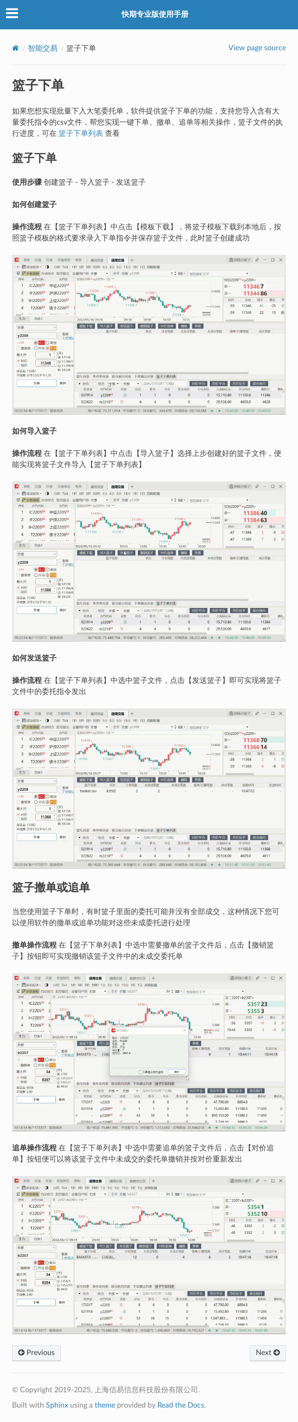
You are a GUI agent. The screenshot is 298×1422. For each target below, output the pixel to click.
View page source (257, 48)
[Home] (15, 48)
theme (105, 1405)
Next (268, 1352)
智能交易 (43, 48)
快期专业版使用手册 (155, 14)
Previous (36, 1352)
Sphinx (57, 1405)
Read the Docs (180, 1405)
